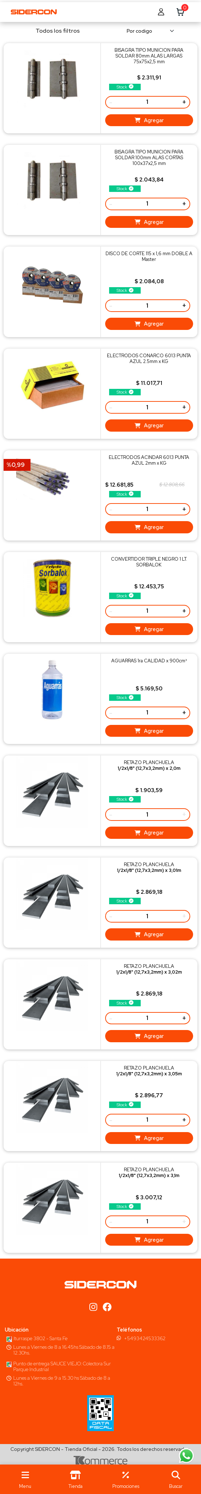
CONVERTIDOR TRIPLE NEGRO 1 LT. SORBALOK (149, 562)
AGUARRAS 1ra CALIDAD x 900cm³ (149, 661)
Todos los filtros (53, 31)
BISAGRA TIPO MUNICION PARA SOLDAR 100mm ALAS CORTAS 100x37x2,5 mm (148, 157)
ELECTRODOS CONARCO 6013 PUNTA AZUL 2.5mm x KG (149, 358)
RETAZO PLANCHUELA (149, 765)
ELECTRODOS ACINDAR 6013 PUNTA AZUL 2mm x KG (149, 460)
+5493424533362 (144, 1338)
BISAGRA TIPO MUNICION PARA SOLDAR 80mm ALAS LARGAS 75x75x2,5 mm (148, 56)
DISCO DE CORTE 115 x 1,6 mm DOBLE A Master (149, 256)
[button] (176, 1479)
